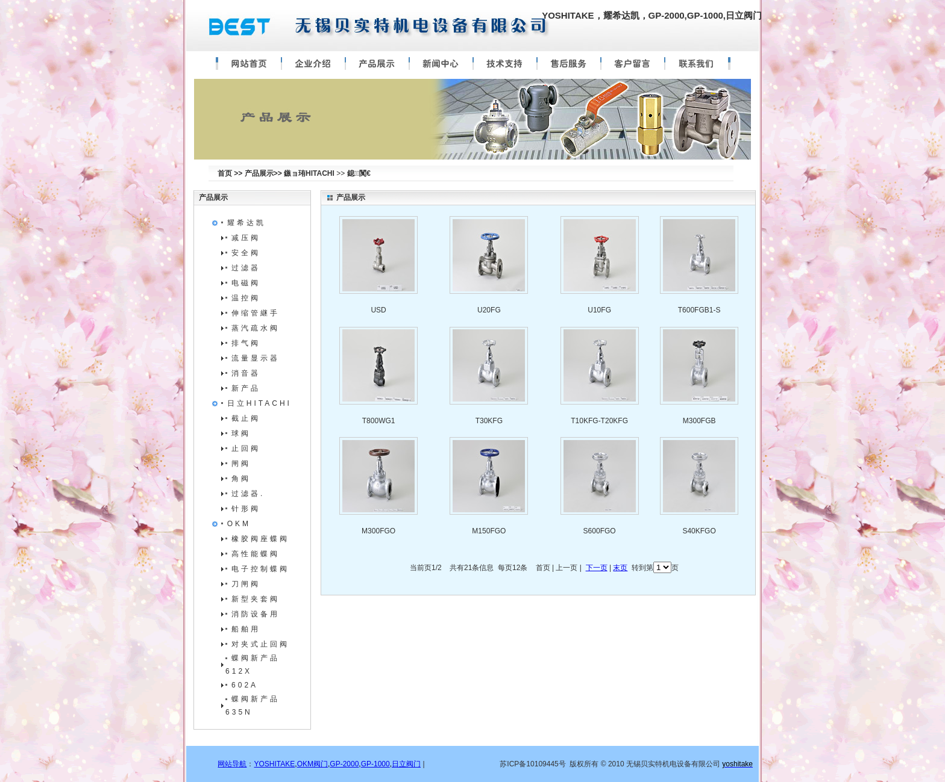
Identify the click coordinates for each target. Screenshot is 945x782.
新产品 (245, 388)
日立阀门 (406, 764)
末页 (620, 567)
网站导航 (232, 764)
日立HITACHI (259, 403)
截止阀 (245, 418)
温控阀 (245, 298)
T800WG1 (378, 421)
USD (378, 310)
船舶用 (245, 629)
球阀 (241, 433)
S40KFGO (698, 531)
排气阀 (245, 343)
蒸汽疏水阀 (255, 328)
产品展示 (213, 197)
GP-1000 (375, 764)
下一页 (597, 567)
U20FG (489, 310)
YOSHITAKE (274, 764)
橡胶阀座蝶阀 (260, 539)
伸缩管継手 (255, 313)
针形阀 (245, 508)
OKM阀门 (312, 764)
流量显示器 (255, 358)
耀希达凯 (246, 223)
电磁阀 (245, 283)
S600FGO (599, 531)
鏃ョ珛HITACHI (309, 173)
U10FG (599, 310)
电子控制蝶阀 (260, 569)
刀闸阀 (245, 584)
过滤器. (248, 493)
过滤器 (245, 268)
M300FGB (699, 421)
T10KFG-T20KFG (599, 421)
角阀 (241, 478)
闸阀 (241, 463)
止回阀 (245, 448)
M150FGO (489, 531)
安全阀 (245, 253)
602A (244, 685)
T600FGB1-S (699, 310)
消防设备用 (255, 614)
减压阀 (245, 238)
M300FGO (378, 531)
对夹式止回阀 (260, 644)
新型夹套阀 (255, 599)
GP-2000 (344, 764)
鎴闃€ (359, 173)
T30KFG (489, 421)
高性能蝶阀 (255, 554)
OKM (239, 524)
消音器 (245, 373)
